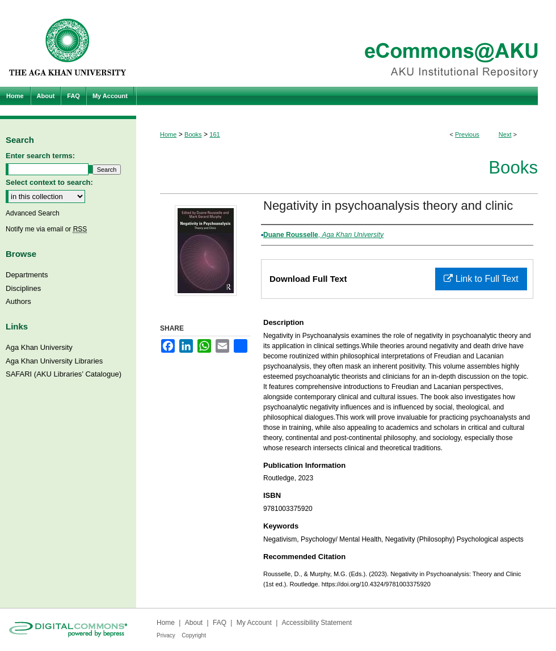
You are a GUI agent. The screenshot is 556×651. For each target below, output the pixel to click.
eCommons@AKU (346, 43)
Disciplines (23, 288)
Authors (18, 301)
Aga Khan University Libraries (54, 361)
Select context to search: (49, 182)
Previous (467, 134)
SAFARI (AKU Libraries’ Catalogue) (63, 374)
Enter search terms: (40, 155)
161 (214, 134)
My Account (254, 623)
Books (193, 134)
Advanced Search (33, 213)
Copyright (194, 635)
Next (505, 134)
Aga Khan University (39, 347)
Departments (27, 274)
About (194, 623)
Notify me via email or (46, 229)
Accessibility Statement (317, 623)
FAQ (219, 623)
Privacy (166, 635)
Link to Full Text (481, 279)
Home (168, 134)
